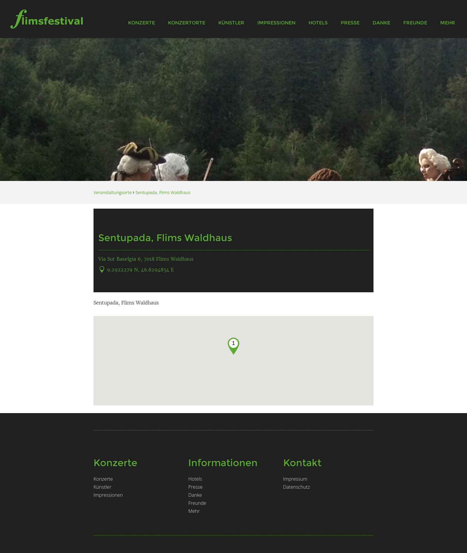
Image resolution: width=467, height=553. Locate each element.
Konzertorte (186, 23)
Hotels (318, 23)
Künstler (231, 23)
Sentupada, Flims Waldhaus (163, 192)
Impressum (295, 479)
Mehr (447, 23)
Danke (381, 23)
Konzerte (141, 23)
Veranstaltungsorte (113, 192)
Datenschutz (296, 487)
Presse (350, 23)
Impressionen (276, 23)
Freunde (415, 23)
